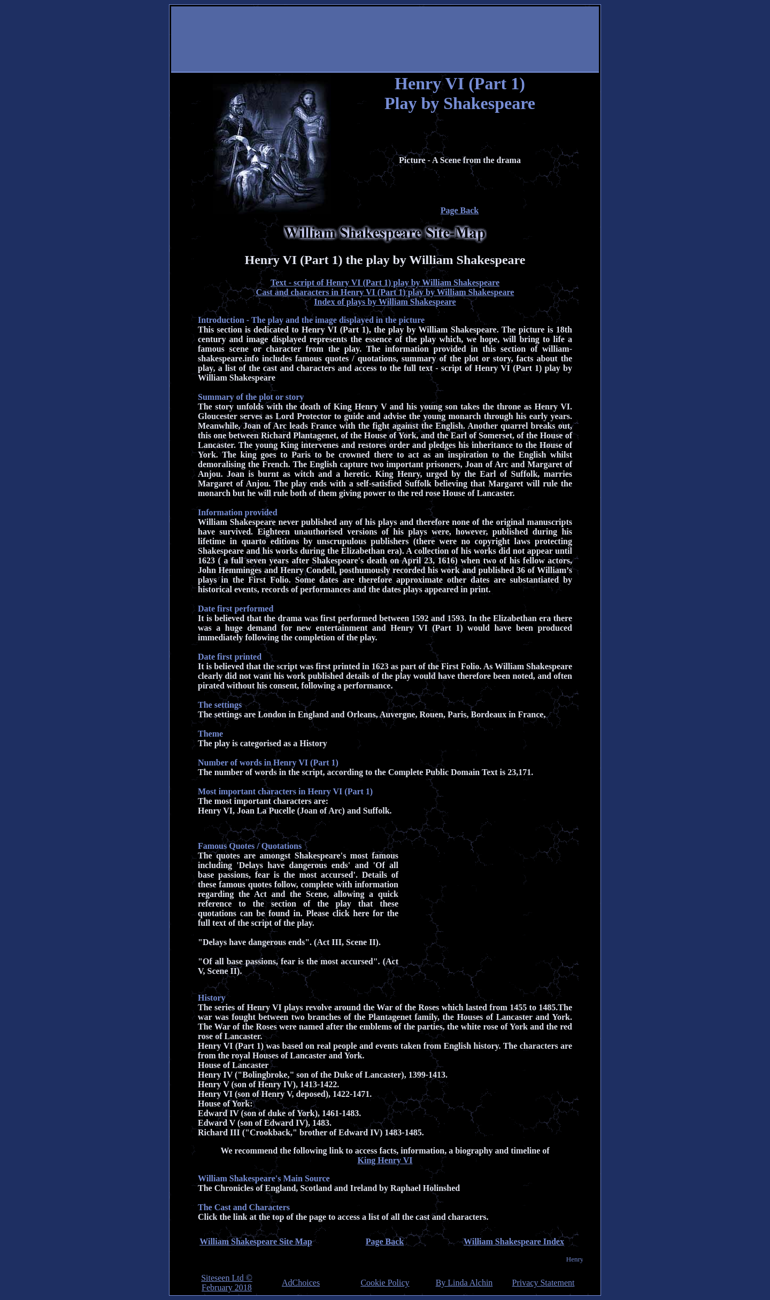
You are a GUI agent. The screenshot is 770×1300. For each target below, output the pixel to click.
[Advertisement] (385, 40)
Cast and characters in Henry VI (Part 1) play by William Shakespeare (385, 292)
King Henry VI (385, 1160)
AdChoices (301, 1283)
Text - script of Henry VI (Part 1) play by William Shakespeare (385, 282)
